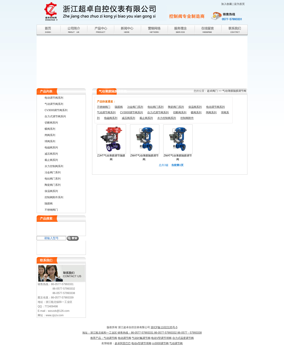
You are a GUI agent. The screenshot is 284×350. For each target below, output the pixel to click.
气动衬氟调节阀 (141, 338)
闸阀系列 (211, 112)
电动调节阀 (124, 338)
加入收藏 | (227, 4)
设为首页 (239, 4)
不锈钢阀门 (103, 106)
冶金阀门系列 (135, 106)
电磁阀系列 (110, 118)
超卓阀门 (212, 90)
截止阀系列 (146, 118)
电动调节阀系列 (215, 106)
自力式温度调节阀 (183, 338)
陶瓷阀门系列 (176, 106)
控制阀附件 (187, 118)
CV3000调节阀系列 (131, 112)
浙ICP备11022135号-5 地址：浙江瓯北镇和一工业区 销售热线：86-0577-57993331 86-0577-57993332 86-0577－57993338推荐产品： (142, 333)
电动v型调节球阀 (141, 343)
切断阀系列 (179, 112)
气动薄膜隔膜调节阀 (234, 90)
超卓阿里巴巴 (123, 343)
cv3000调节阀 (160, 343)
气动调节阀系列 (106, 112)
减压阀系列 (128, 118)
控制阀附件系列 (54, 197)
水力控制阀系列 (166, 118)
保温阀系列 (195, 106)
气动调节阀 (110, 338)
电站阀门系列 (156, 106)
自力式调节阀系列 (158, 112)
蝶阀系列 (196, 112)
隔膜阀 (119, 106)
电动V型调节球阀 (161, 338)
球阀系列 (50, 141)
